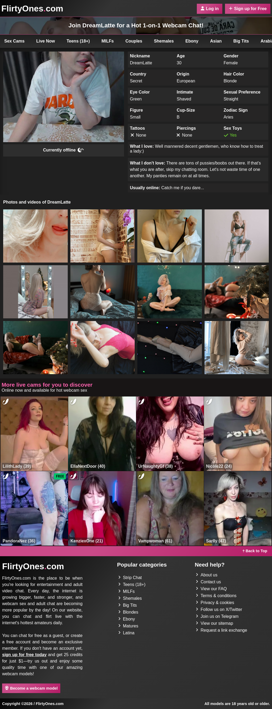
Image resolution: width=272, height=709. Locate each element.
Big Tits (241, 41)
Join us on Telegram (217, 616)
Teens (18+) (78, 41)
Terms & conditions (216, 595)
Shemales (164, 41)
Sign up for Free (248, 8)
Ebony (191, 41)
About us (206, 575)
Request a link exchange (221, 630)
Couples (133, 41)
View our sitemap (214, 623)
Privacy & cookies (215, 602)
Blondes (128, 612)
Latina (126, 633)
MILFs (107, 41)
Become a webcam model (31, 688)
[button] (35, 236)
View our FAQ (211, 588)
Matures (128, 626)
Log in (210, 8)
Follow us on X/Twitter (219, 609)
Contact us (208, 582)
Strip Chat (130, 577)
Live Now (45, 41)
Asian (216, 41)
